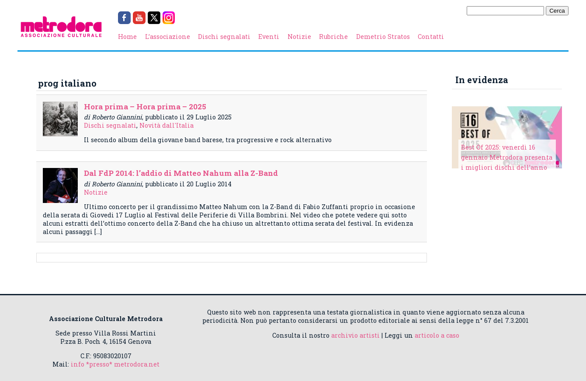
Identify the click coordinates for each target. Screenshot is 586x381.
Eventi (268, 36)
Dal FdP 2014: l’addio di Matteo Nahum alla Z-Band (181, 173)
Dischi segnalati (224, 36)
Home (127, 36)
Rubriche (333, 36)
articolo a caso (437, 335)
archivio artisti (355, 335)
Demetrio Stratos (383, 36)
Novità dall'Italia (166, 125)
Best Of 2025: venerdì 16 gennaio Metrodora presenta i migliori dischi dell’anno (506, 157)
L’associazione (167, 36)
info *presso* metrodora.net (115, 364)
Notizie (299, 36)
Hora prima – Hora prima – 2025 (145, 106)
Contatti (431, 36)
